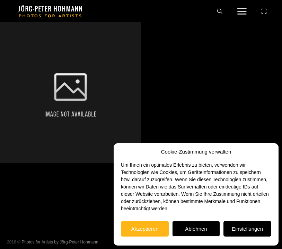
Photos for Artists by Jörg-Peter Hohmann (59, 242)
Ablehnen (196, 229)
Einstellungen (247, 229)
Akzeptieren (144, 229)
